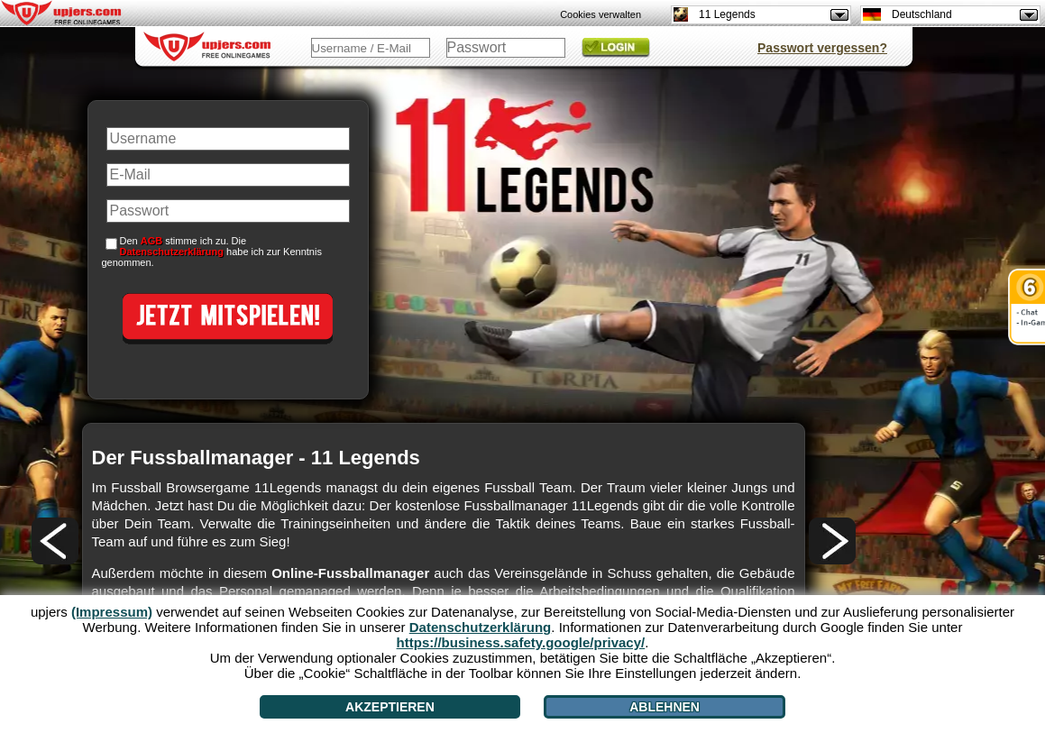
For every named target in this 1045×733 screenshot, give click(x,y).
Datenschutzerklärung (172, 251)
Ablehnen (664, 707)
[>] (832, 541)
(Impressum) (111, 611)
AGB (151, 240)
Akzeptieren (390, 707)
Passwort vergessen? (822, 48)
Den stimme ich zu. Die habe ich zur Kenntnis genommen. (212, 251)
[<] (55, 541)
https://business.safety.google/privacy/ (521, 642)
